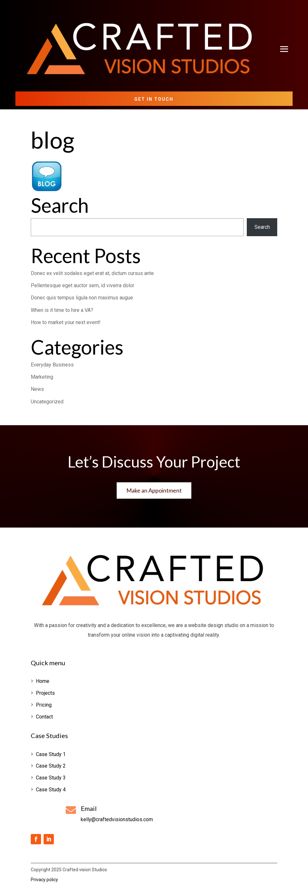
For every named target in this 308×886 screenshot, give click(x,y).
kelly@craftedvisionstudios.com (117, 819)
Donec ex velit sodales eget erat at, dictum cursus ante (92, 273)
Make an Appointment (154, 490)
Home (42, 681)
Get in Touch (153, 99)
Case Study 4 (51, 790)
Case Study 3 (51, 778)
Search (262, 227)
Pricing (44, 705)
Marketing (42, 377)
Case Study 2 (51, 766)
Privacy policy (44, 879)
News (37, 389)
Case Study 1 (51, 754)
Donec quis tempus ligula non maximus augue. (82, 298)
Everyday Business (52, 365)
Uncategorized (47, 402)
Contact (44, 717)
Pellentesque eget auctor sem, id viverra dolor (82, 285)
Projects (45, 693)
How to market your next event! (66, 322)
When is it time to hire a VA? (62, 310)
